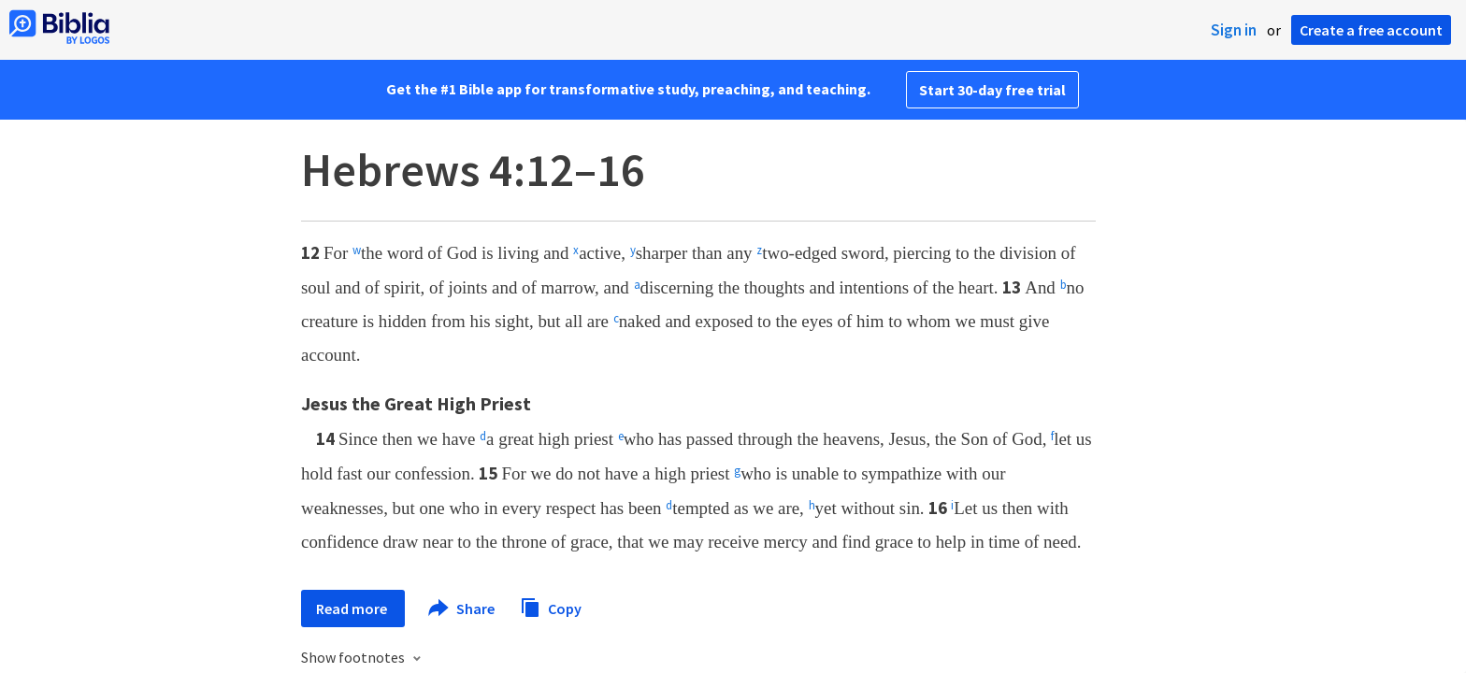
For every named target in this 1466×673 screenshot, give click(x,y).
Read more (353, 608)
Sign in (1234, 30)
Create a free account (1371, 30)
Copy (551, 606)
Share (462, 608)
